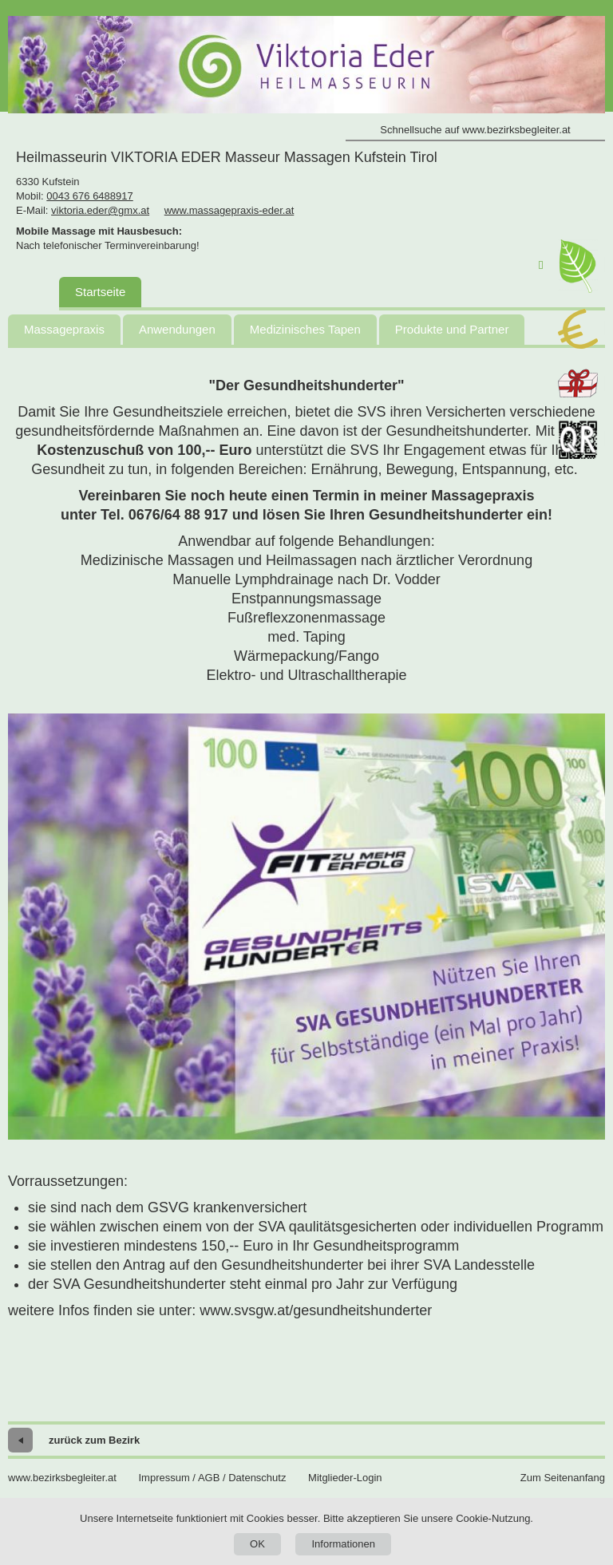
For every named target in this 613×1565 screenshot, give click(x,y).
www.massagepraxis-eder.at (229, 210)
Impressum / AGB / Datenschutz (212, 1478)
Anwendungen (177, 329)
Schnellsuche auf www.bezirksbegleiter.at (475, 130)
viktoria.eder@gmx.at (100, 210)
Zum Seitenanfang (562, 1478)
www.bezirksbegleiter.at (62, 1478)
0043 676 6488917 (89, 196)
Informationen (343, 1544)
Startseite (100, 291)
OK (257, 1544)
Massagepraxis (64, 329)
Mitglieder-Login (345, 1478)
